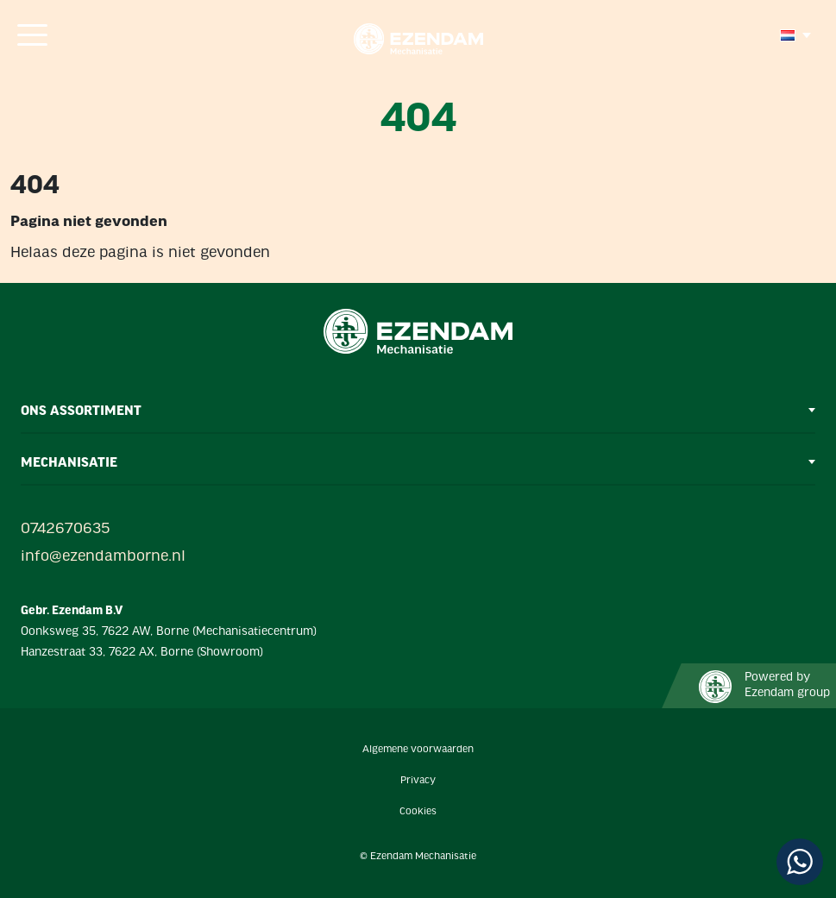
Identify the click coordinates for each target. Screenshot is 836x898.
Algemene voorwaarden (418, 749)
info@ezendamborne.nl (103, 557)
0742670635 (65, 529)
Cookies (418, 812)
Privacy (418, 781)
